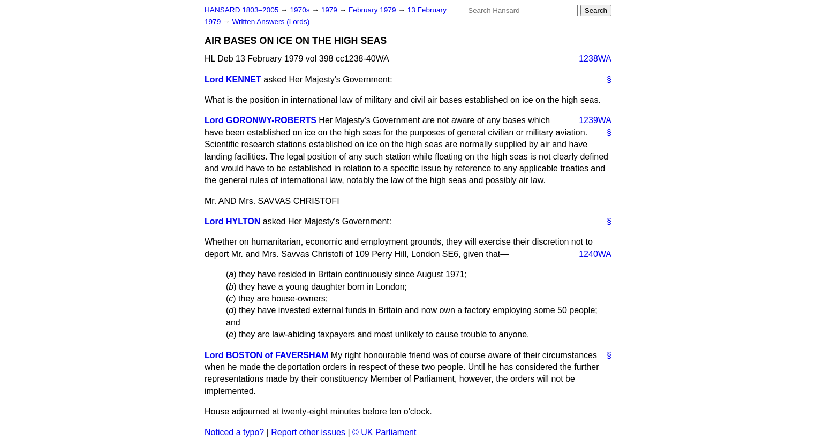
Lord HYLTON (232, 221)
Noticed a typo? (234, 432)
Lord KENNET (233, 79)
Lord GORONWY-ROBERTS (260, 120)
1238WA (595, 58)
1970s (301, 10)
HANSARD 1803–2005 (241, 10)
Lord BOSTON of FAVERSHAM (266, 355)
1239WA (595, 120)
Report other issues (308, 432)
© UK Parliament (384, 432)
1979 (330, 10)
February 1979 (373, 10)
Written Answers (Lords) (270, 22)
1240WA (595, 254)
